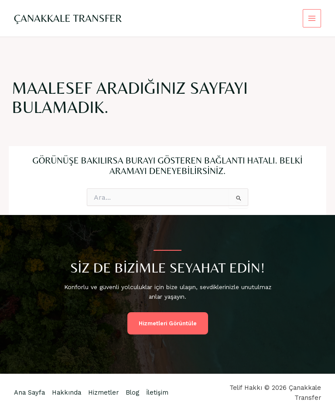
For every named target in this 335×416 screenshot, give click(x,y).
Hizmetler (103, 392)
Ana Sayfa (29, 392)
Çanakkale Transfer (68, 18)
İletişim (157, 392)
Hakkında (66, 392)
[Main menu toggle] (312, 18)
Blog (132, 392)
